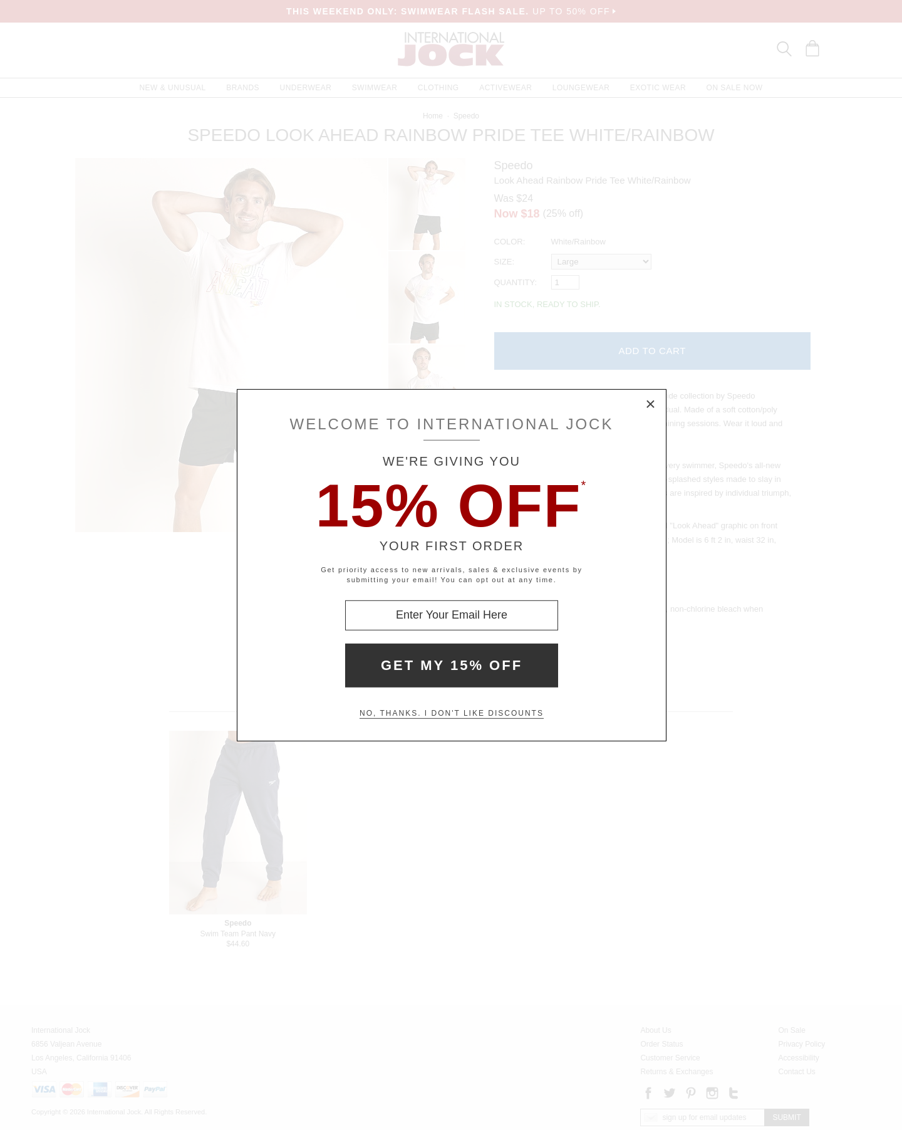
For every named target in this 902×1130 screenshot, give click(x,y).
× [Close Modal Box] (650, 404)
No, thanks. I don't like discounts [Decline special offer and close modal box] (452, 713)
